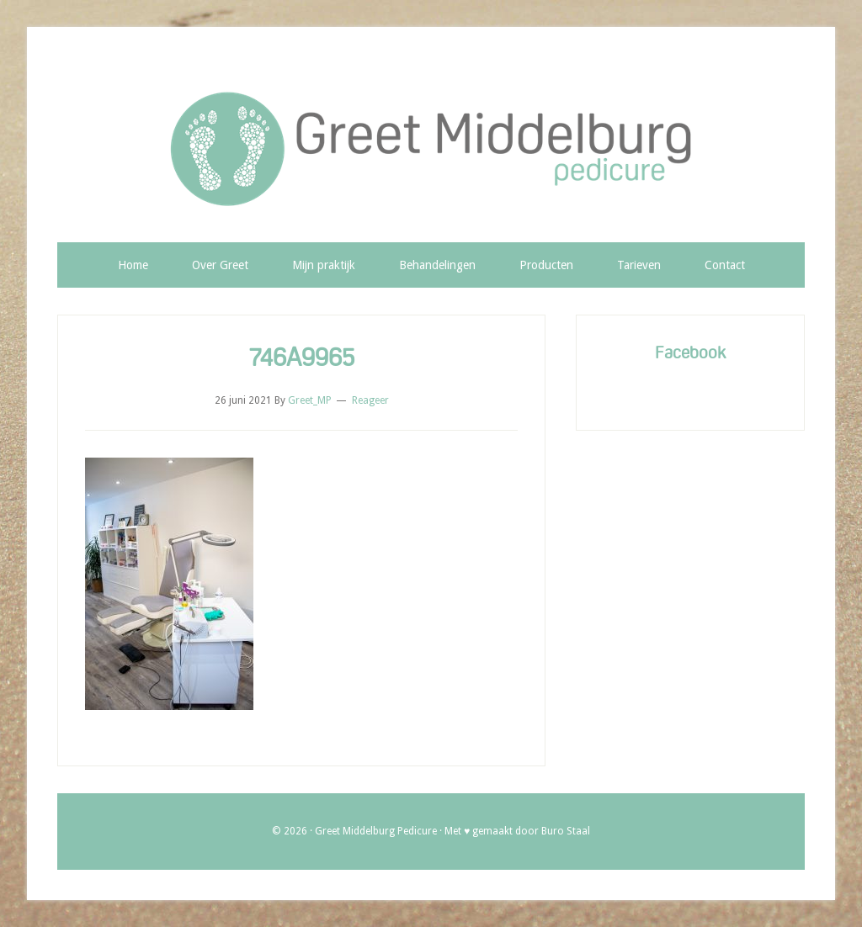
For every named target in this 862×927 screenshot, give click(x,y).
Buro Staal (565, 831)
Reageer (370, 400)
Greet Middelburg (431, 149)
